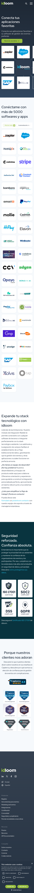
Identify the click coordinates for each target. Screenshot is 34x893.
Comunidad (5, 813)
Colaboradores (6, 856)
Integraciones (5, 807)
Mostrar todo (8, 125)
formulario (5, 500)
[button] (5, 782)
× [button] (32, 863)
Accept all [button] (10, 886)
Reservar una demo (11, 41)
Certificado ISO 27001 (21, 620)
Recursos (4, 833)
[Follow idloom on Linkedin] (2, 776)
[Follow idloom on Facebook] (11, 776)
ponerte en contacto (20, 500)
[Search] (26, 3)
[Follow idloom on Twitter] (7, 776)
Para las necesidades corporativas (12, 819)
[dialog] (17, 877)
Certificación (5, 810)
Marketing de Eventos (8, 805)
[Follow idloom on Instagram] (16, 776)
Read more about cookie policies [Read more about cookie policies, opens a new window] (13, 870)
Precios (3, 830)
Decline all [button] (23, 886)
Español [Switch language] (5, 785)
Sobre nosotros (6, 847)
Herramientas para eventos (10, 802)
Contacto (4, 850)
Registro (4, 799)
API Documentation (7, 836)
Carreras (4, 853)
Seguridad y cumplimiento (9, 816)
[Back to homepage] (8, 771)
